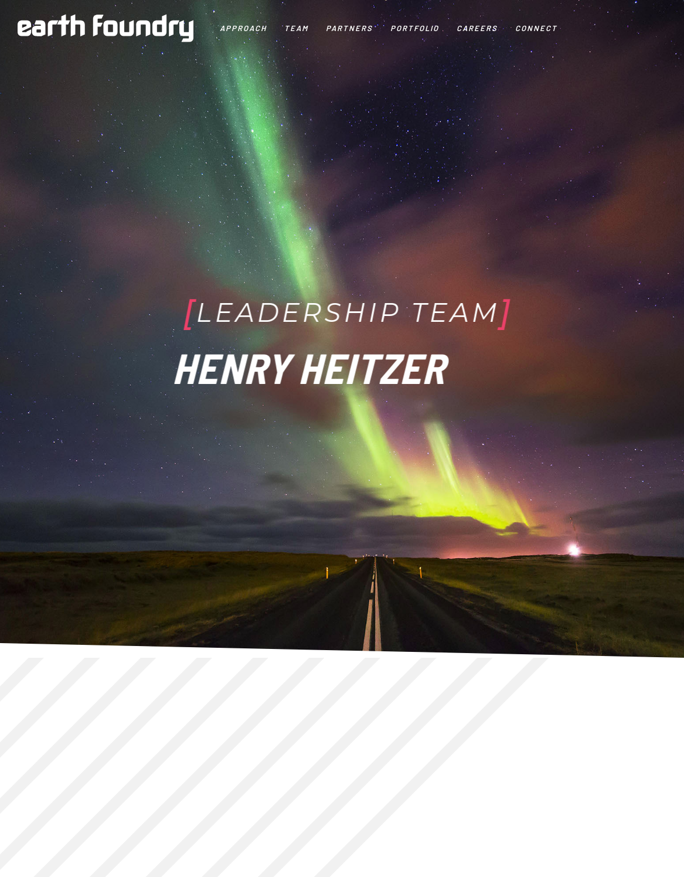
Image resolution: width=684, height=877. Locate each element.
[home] (105, 28)
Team (296, 28)
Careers (477, 28)
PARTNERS (349, 28)
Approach (243, 28)
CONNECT (536, 28)
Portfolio (414, 28)
